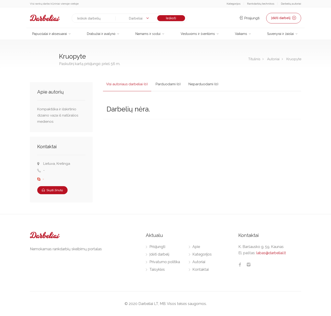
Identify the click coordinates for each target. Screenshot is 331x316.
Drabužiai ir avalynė (101, 34)
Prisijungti (249, 18)
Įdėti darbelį (283, 18)
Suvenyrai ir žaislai (280, 34)
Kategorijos (233, 3)
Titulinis (254, 59)
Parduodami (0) (168, 84)
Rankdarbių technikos (260, 3)
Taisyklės (157, 269)
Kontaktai (200, 269)
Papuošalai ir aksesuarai (49, 34)
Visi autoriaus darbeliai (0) (127, 84)
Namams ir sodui (147, 34)
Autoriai (273, 59)
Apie (196, 247)
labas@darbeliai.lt (271, 253)
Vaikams (241, 34)
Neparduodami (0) (204, 84)
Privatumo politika (164, 262)
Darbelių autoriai (291, 3)
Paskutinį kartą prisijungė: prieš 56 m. (89, 64)
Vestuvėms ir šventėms (198, 34)
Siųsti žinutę (52, 190)
